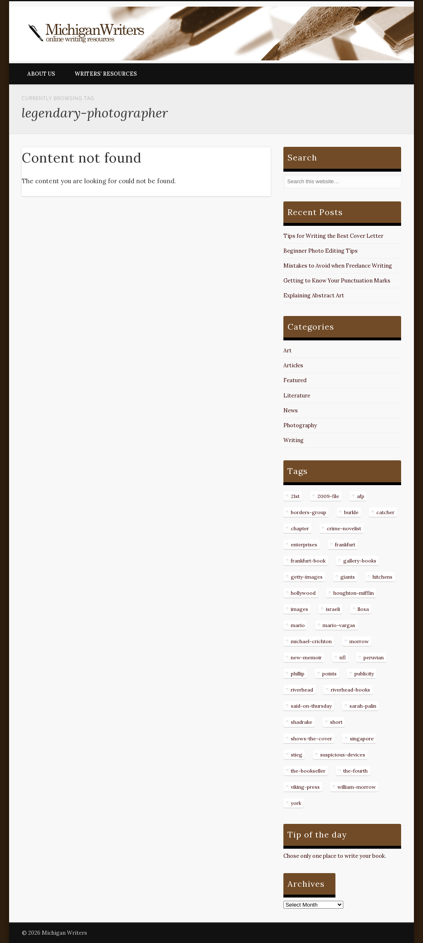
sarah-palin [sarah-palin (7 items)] (362, 706)
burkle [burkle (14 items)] (351, 512)
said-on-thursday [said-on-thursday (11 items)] (311, 706)
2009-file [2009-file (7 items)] (328, 496)
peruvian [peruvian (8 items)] (374, 657)
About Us (41, 73)
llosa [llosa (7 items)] (363, 609)
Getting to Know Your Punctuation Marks (336, 280)
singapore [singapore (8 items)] (362, 738)
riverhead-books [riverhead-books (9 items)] (350, 690)
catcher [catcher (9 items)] (385, 512)
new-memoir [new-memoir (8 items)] (306, 657)
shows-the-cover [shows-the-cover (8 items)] (311, 738)
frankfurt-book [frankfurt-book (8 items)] (308, 561)
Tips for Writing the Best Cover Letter (333, 235)
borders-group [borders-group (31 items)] (308, 512)
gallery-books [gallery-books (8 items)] (359, 561)
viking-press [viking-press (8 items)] (305, 787)
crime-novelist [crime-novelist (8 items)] (344, 528)
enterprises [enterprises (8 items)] (304, 544)
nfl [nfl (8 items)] (343, 657)
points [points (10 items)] (329, 673)
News (290, 410)
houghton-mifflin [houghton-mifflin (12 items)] (353, 593)
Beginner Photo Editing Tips (320, 250)
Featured (295, 380)
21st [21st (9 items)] (295, 496)
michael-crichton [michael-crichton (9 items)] (311, 641)
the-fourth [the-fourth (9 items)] (355, 771)
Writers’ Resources (106, 73)
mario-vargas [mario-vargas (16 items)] (339, 625)
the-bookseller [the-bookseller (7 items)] (308, 771)
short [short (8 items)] (336, 722)
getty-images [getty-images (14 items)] (307, 577)
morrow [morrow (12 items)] (359, 641)
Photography (300, 425)
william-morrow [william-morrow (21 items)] (356, 787)
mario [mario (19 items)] (298, 625)
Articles (293, 365)
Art (287, 350)
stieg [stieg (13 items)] (296, 755)
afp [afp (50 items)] (360, 496)
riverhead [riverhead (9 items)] (302, 690)
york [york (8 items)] (296, 803)
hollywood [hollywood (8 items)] (303, 593)
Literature (296, 395)
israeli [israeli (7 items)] (333, 609)
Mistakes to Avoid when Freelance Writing (337, 265)
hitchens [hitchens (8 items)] (382, 577)
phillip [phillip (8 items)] (297, 673)
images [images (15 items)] (299, 609)
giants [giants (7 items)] (347, 577)
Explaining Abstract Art (313, 295)
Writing (293, 440)
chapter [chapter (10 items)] (300, 528)
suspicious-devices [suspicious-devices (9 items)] (342, 755)
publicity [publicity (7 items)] (364, 673)
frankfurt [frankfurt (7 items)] (345, 544)
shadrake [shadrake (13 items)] (301, 722)
